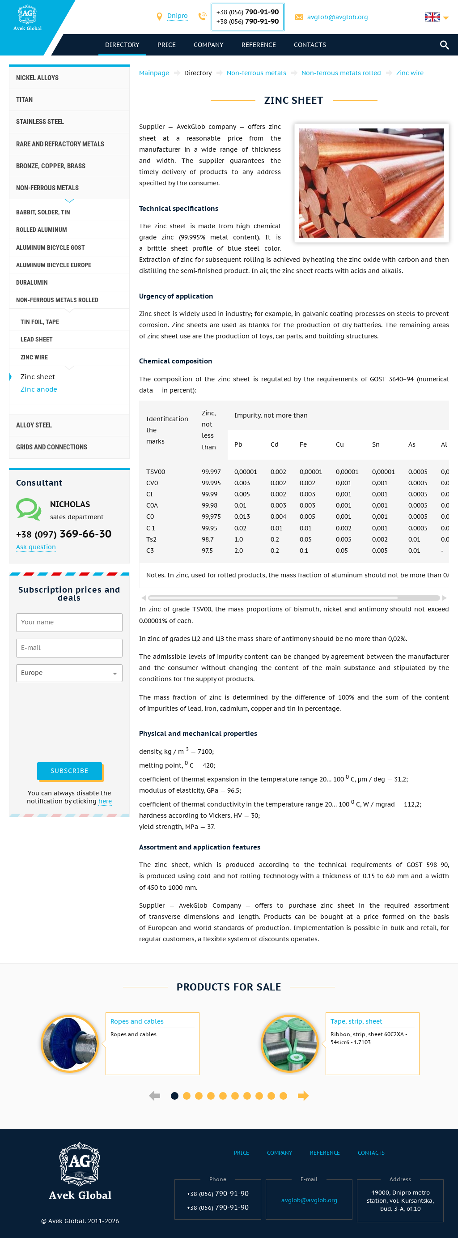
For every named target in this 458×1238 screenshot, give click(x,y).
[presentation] (52, 721)
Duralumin (32, 282)
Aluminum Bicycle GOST (50, 247)
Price (166, 45)
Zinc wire (34, 357)
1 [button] (174, 1096)
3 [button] (199, 1096)
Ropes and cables (137, 1021)
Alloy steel (34, 425)
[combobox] (177, 17)
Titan (24, 100)
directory (122, 45)
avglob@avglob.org (337, 17)
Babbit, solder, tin (43, 212)
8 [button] (259, 1096)
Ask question (36, 547)
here (105, 801)
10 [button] (283, 1096)
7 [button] (247, 1096)
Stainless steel (40, 122)
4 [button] (211, 1096)
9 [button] (271, 1096)
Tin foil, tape (40, 321)
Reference (259, 45)
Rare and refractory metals (60, 144)
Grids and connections (51, 447)
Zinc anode (39, 389)
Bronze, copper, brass (50, 166)
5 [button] (223, 1096)
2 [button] (187, 1096)
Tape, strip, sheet (356, 1021)
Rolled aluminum (41, 229)
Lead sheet (37, 339)
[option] (119, 1043)
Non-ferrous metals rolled (57, 299)
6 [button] (235, 1096)
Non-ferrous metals (47, 188)
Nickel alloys (37, 78)
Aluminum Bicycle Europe (53, 265)
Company (209, 45)
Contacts (310, 45)
